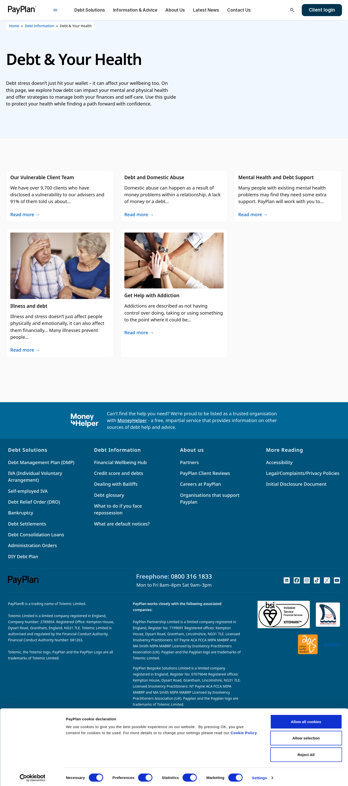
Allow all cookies (306, 720)
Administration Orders (32, 545)
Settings (259, 776)
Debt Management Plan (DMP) (41, 462)
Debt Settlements (27, 524)
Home (14, 25)
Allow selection (306, 736)
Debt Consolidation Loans (36, 535)
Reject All (306, 753)
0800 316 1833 (191, 576)
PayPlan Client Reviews (205, 473)
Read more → (25, 214)
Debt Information (39, 25)
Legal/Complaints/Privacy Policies (302, 473)
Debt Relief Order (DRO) (34, 502)
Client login (322, 10)
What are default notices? (122, 524)
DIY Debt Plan (23, 556)
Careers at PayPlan (200, 484)
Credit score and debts (118, 473)
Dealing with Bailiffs (115, 484)
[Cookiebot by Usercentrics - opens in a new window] (33, 776)
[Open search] (292, 10)
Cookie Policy (244, 731)
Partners (189, 462)
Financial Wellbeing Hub (120, 462)
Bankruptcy (20, 513)
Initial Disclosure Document (296, 484)
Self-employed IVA (28, 491)
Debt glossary (109, 495)
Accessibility (279, 462)
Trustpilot (332, 644)
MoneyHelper (132, 420)
